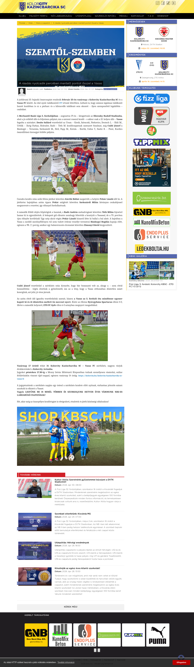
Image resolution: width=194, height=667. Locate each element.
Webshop (162, 16)
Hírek (30, 23)
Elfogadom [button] (181, 662)
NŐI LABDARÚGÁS (61, 16)
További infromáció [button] (66, 662)
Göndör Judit (38, 89)
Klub (22, 16)
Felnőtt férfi (38, 16)
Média (123, 16)
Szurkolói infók (105, 16)
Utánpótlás (83, 16)
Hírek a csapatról (43, 23)
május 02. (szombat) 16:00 (153, 48)
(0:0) (152, 65)
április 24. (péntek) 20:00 (153, 81)
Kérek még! (70, 607)
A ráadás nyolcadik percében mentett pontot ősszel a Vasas (78, 23)
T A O (151, 16)
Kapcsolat (137, 16)
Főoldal (22, 23)
